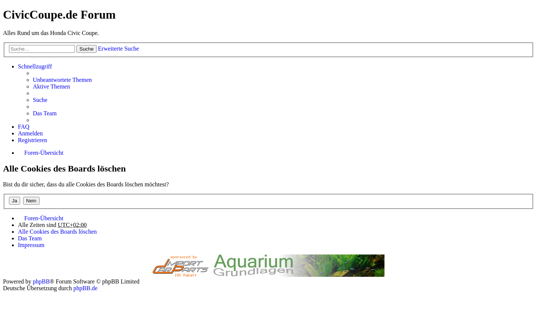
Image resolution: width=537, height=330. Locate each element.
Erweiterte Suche (118, 48)
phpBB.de (85, 288)
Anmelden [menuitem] (30, 133)
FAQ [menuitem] (23, 127)
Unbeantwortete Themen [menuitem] (62, 80)
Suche (86, 49)
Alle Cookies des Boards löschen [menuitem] (57, 231)
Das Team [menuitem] (45, 113)
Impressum (31, 245)
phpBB (41, 281)
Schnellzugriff (35, 66)
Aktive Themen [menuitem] (51, 86)
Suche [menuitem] (40, 100)
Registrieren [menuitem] (32, 140)
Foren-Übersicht (43, 218)
